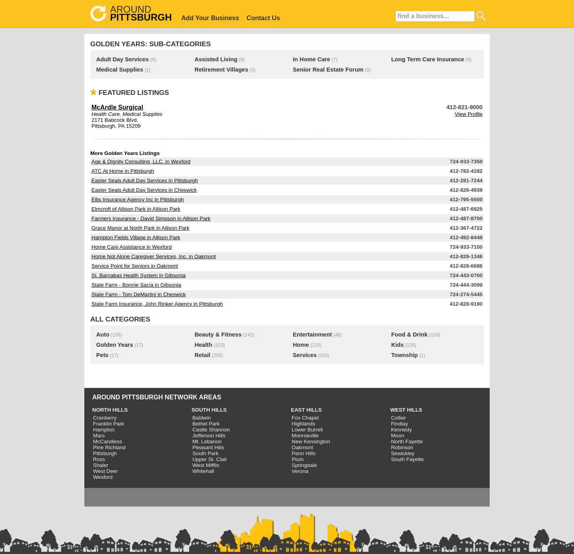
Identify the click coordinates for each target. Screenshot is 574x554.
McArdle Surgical (117, 107)
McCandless (107, 441)
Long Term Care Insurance (427, 59)
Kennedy (401, 430)
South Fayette (407, 459)
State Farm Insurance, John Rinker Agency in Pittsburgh (157, 304)
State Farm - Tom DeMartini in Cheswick (138, 294)
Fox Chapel (305, 418)
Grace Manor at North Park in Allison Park (140, 228)
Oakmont (302, 447)
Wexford (102, 477)
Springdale (304, 465)
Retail (202, 355)
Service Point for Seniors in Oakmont (134, 266)
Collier (398, 418)
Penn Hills (304, 453)
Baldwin (201, 418)
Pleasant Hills (208, 447)
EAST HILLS (306, 410)
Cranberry (104, 418)
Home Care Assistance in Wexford (131, 247)
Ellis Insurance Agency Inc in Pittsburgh (137, 199)
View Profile (469, 114)
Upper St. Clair (209, 459)
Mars (99, 436)
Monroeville (305, 436)
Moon (397, 436)
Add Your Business (210, 18)
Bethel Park (206, 424)
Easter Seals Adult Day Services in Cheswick (144, 190)
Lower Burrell (307, 430)
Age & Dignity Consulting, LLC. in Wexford (140, 161)
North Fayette (407, 441)
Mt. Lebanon (207, 441)
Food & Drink (409, 334)
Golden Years (114, 345)
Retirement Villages (221, 69)
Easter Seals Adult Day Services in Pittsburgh (144, 180)
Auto (102, 334)
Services (305, 355)
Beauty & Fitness (217, 334)
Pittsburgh (105, 453)
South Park (205, 453)
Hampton (103, 430)
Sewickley (402, 453)
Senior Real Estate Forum (328, 69)
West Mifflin (205, 465)
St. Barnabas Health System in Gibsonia (138, 275)
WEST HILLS (406, 410)
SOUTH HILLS (209, 410)
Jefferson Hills (208, 436)
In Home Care (311, 59)
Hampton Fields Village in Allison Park (135, 237)
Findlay (399, 424)
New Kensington (311, 441)
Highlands (303, 424)
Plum (298, 459)
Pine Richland (109, 447)
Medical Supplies (119, 69)
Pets (102, 355)
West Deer (105, 471)
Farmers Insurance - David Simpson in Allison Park (151, 218)
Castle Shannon (211, 430)
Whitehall (203, 471)
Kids (397, 345)
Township (404, 355)
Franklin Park (108, 424)
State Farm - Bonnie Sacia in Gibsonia (136, 285)
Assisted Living (215, 59)
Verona (300, 471)
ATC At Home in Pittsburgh (122, 171)
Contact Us (263, 18)
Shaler (100, 465)
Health (203, 345)
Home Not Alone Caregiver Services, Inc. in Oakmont (153, 256)
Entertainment (312, 334)
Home (301, 345)
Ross (99, 459)
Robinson (402, 447)
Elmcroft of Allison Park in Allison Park (135, 209)
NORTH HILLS (110, 410)
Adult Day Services (122, 59)
